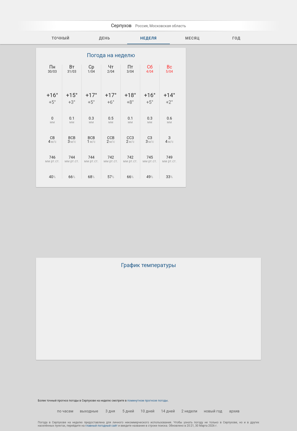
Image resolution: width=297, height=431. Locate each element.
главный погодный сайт (101, 425)
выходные (89, 411)
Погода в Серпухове (52, 422)
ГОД (236, 38)
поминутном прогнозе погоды (147, 400)
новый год (213, 411)
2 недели (189, 411)
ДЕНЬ (104, 38)
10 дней (148, 411)
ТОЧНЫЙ (60, 38)
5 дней (128, 411)
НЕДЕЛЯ (148, 38)
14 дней (168, 411)
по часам (65, 411)
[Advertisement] (226, 117)
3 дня (110, 411)
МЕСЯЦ (192, 38)
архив (234, 411)
